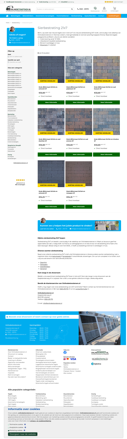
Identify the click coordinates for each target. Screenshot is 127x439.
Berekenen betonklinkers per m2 (47, 377)
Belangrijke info (41, 354)
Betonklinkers (28, 16)
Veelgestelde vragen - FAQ (17, 369)
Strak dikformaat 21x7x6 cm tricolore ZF (106, 140)
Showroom (44, 45)
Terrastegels (11, 124)
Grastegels (11, 91)
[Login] (104, 9)
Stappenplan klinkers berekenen (47, 375)
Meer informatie (51, 102)
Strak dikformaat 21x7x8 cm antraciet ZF (48, 192)
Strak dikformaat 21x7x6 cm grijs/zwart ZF (75, 88)
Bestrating (11, 114)
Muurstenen (11, 100)
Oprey (66, 367)
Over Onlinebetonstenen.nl (17, 352)
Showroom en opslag (15, 354)
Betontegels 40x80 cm (14, 79)
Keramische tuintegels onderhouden (48, 366)
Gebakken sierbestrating (15, 120)
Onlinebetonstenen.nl (71, 369)
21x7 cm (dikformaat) (16, 56)
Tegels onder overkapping (45, 381)
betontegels (56, 256)
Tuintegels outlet (97, 404)
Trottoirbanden (12, 104)
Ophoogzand (12, 147)
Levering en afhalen (15, 360)
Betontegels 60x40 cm (14, 77)
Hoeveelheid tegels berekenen (46, 379)
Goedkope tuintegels (98, 400)
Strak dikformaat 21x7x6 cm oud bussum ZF (105, 88)
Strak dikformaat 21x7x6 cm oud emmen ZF (77, 140)
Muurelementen (69, 394)
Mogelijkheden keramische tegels (47, 369)
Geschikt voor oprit (15, 62)
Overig (10, 154)
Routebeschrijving (11, 338)
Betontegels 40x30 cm (14, 81)
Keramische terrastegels (45, 16)
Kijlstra (26, 2)
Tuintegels (11, 130)
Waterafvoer (11, 151)
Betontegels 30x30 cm (14, 83)
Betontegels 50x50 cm (14, 75)
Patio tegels (11, 128)
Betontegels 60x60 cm (14, 73)
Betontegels (15, 16)
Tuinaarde (11, 149)
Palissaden (11, 106)
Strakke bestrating (13, 122)
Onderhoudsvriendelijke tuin (46, 371)
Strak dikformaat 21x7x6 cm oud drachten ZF (49, 140)
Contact (101, 16)
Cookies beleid (41, 358)
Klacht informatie (14, 364)
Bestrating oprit (41, 398)
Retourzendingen (14, 366)
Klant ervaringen (14, 375)
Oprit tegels (11, 93)
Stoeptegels (11, 89)
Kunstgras (11, 156)
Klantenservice (13, 371)
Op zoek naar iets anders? (17, 377)
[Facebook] (65, 352)
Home (7, 22)
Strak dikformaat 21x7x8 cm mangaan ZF (75, 192)
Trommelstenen (63, 16)
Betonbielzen (12, 98)
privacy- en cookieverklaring (40, 421)
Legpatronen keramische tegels (47, 364)
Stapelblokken (12, 108)
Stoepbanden (12, 110)
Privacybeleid (40, 356)
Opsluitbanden (90, 16)
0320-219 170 (64, 289)
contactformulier (81, 289)
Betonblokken (12, 140)
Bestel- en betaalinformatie (17, 358)
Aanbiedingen (113, 16)
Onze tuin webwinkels (43, 352)
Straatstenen (40, 406)
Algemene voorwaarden (16, 362)
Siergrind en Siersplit (14, 145)
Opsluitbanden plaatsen (99, 406)
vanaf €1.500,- (48, 2)
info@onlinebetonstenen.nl (20, 43)
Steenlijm (43, 262)
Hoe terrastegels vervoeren (45, 373)
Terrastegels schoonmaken (45, 360)
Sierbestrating (76, 16)
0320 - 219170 (83, 9)
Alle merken (68, 373)
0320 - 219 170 (62, 229)
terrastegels (67, 256)
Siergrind (43, 269)
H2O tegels (11, 126)
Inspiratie (11, 373)
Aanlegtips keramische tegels (46, 362)
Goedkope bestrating (14, 136)
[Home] (18, 8)
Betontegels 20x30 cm (14, 85)
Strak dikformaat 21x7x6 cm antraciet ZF (48, 88)
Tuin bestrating (12, 134)
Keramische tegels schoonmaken (47, 383)
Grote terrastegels (13, 142)
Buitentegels (11, 132)
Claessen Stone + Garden (72, 371)
